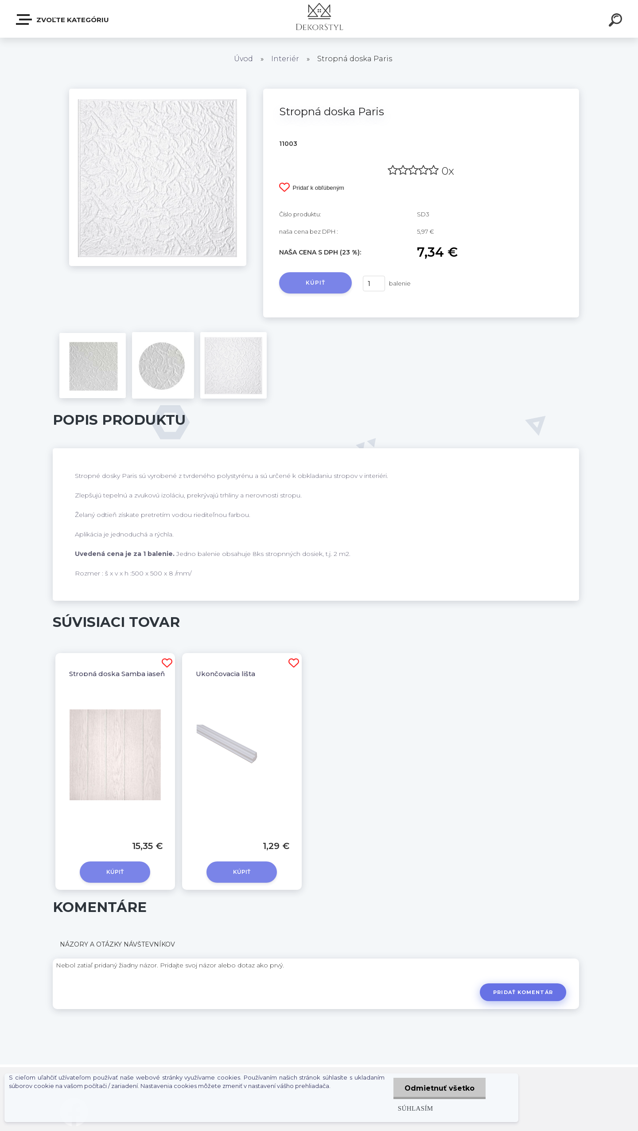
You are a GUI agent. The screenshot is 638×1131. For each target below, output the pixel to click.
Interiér (285, 59)
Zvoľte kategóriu (63, 19)
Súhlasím (415, 1108)
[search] (617, 21)
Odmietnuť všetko (440, 1088)
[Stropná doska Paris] (157, 92)
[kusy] (374, 283)
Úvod (243, 59)
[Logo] (319, 19)
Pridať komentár (523, 992)
